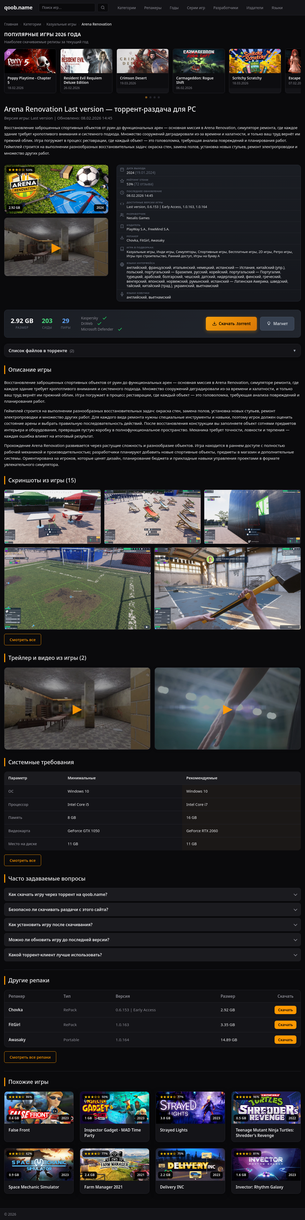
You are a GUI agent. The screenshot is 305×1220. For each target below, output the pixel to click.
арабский (152, 276)
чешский (192, 276)
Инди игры (165, 251)
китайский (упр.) (270, 267)
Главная (11, 24)
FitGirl (144, 240)
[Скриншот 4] (77, 588)
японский (156, 281)
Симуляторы (186, 251)
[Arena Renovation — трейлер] (56, 247)
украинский (184, 285)
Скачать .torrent (231, 323)
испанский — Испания (235, 267)
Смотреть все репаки (30, 1057)
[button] (152, 350)
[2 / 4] (150, 97)
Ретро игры (283, 251)
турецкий (135, 276)
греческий (272, 276)
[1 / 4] (146, 97)
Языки (277, 7)
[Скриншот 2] (152, 517)
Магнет (277, 323)
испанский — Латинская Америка (239, 281)
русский (200, 271)
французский (160, 267)
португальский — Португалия (254, 271)
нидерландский (230, 276)
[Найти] (102, 7)
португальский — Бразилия (168, 271)
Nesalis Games (138, 218)
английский (137, 267)
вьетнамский (207, 285)
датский (208, 276)
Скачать (285, 1009)
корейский (218, 271)
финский (253, 276)
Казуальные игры (61, 24)
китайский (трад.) (157, 285)
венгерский (137, 281)
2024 (100, 207)
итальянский (184, 267)
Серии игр (196, 7)
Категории (127, 7)
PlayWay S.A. (137, 229)
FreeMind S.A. (158, 229)
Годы (174, 7)
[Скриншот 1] (52, 517)
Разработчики (225, 7)
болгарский (173, 276)
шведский (278, 281)
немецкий (205, 267)
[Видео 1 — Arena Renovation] (77, 708)
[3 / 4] (155, 97)
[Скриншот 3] (252, 517)
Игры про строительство (147, 256)
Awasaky (157, 240)
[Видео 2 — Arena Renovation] (228, 708)
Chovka (132, 240)
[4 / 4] (159, 97)
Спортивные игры (212, 251)
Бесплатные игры (242, 251)
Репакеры (152, 7)
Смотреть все (23, 639)
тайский (134, 285)
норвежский (177, 281)
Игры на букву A (207, 256)
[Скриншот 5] (227, 588)
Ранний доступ (180, 256)
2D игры (265, 251)
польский (135, 271)
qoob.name (18, 7)
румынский (199, 281)
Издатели (254, 7)
